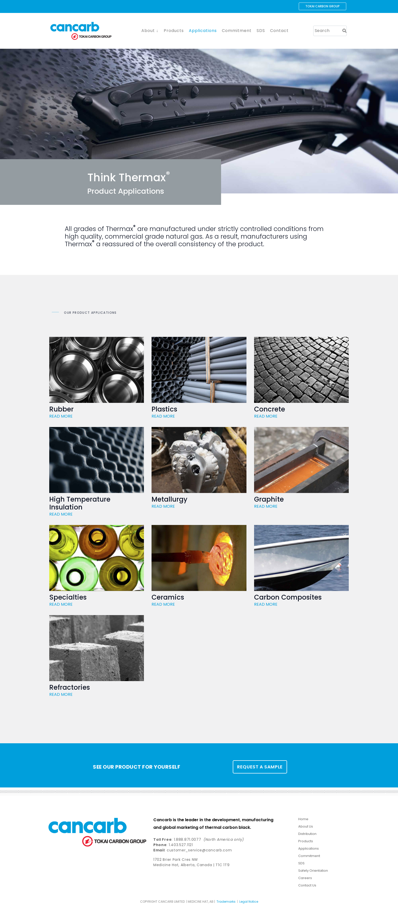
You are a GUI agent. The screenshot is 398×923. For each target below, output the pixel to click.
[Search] (344, 31)
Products (174, 31)
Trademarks (226, 903)
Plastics (164, 409)
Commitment (237, 31)
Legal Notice (248, 903)
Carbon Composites (288, 598)
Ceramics (168, 598)
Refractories (69, 689)
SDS (261, 31)
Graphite (269, 500)
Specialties (68, 598)
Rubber (61, 409)
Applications (203, 31)
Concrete (269, 409)
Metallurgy (169, 500)
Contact (279, 31)
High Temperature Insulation (79, 504)
